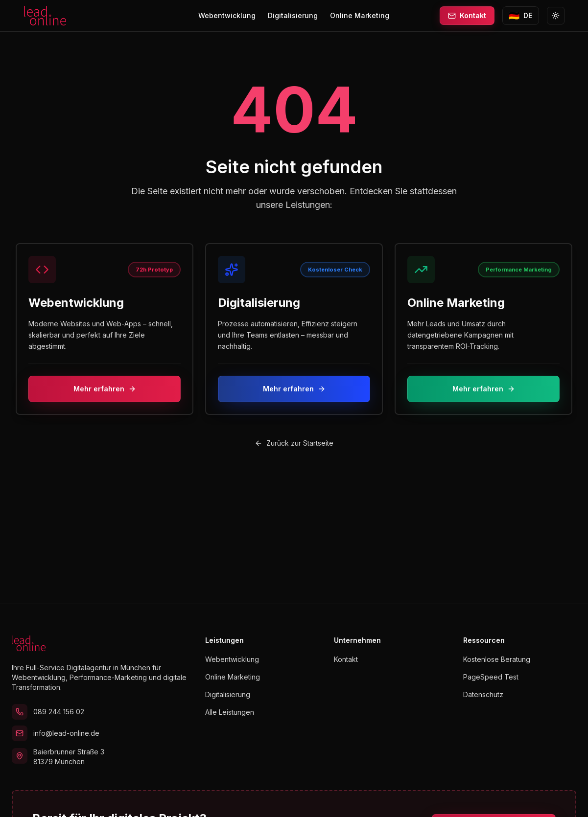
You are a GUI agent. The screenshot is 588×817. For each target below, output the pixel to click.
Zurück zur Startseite (294, 443)
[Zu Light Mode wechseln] (555, 15)
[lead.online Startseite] (45, 15)
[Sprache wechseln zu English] (520, 15)
